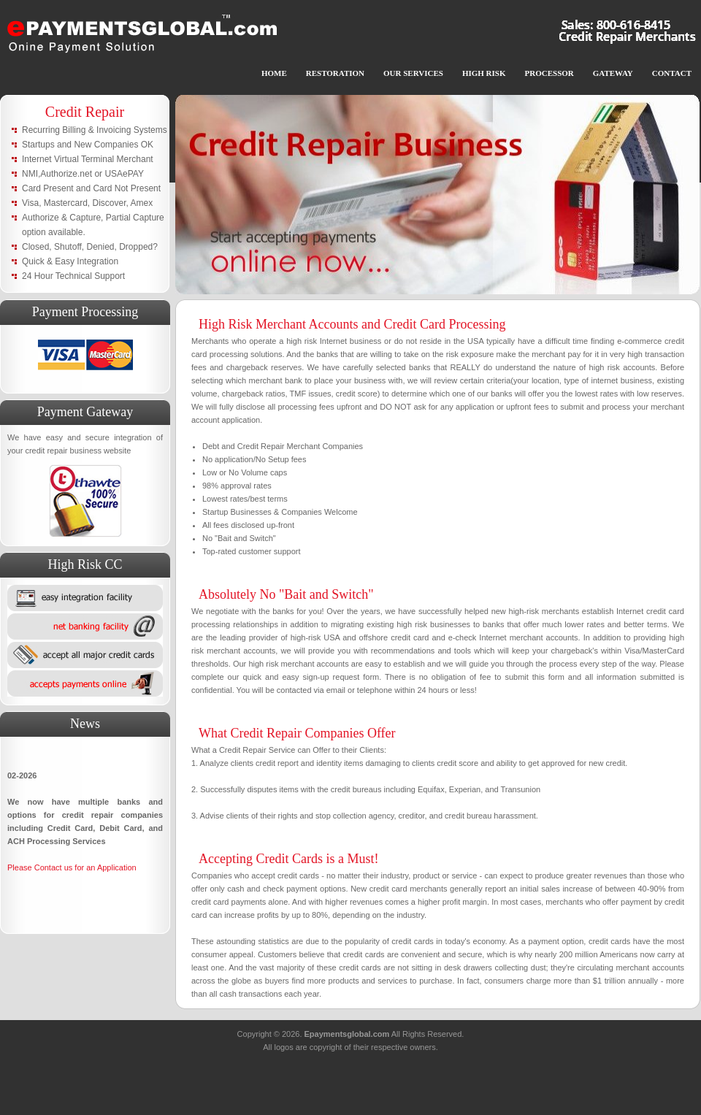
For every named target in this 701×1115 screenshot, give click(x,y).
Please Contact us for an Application (72, 867)
